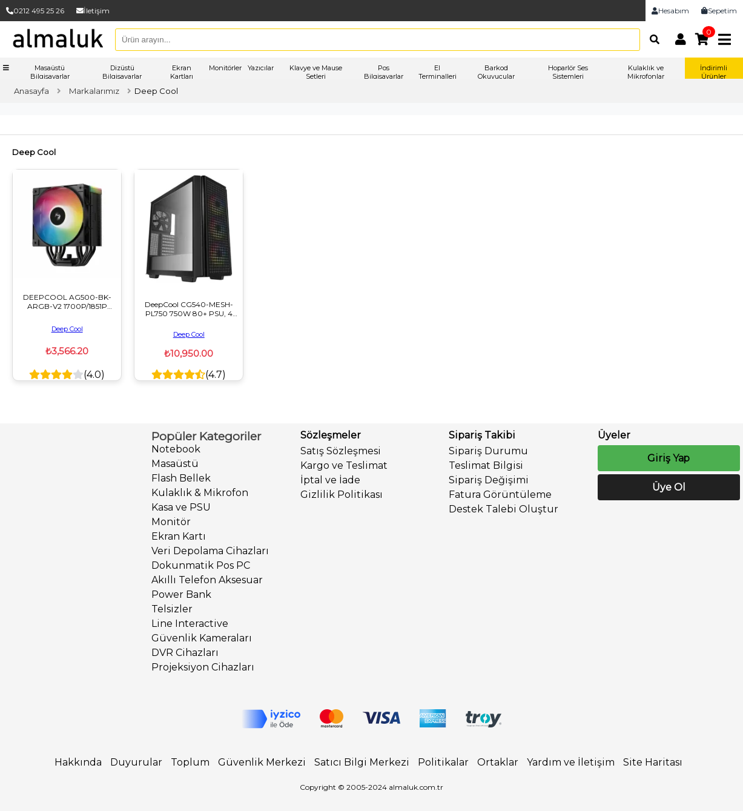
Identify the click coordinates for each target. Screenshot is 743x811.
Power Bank (181, 594)
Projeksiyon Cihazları (202, 667)
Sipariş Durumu (488, 451)
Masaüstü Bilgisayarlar (50, 72)
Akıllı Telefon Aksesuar (207, 580)
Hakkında (78, 762)
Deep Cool (67, 329)
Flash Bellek (181, 478)
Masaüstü (175, 463)
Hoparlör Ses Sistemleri (568, 72)
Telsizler (172, 609)
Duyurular (136, 762)
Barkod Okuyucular (496, 72)
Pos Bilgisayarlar (383, 72)
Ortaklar (497, 762)
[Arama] (651, 39)
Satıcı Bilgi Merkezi (361, 762)
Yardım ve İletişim (571, 762)
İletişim (93, 10)
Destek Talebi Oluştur (503, 509)
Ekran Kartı (178, 536)
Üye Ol (668, 487)
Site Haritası (652, 762)
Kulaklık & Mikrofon (199, 492)
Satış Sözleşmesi (340, 451)
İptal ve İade (330, 480)
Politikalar (443, 762)
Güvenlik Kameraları (201, 638)
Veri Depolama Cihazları (210, 551)
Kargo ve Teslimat (344, 465)
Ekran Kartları (181, 72)
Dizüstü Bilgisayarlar (122, 72)
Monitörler (225, 68)
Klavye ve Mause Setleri (315, 72)
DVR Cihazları (185, 652)
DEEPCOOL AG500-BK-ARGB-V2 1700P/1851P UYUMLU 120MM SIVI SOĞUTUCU (67, 302)
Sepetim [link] (719, 10)
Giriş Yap (668, 458)
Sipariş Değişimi (489, 480)
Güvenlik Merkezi (262, 762)
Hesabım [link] (670, 10)
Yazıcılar (261, 68)
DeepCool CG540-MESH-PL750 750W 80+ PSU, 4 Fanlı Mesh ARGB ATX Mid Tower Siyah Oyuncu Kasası (188, 309)
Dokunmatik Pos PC (200, 565)
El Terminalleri (437, 72)
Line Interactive (189, 623)
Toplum (190, 762)
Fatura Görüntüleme (500, 494)
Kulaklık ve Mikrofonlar (645, 72)
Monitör (171, 522)
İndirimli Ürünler (713, 72)
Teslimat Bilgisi (486, 465)
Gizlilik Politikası (341, 494)
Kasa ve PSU (181, 507)
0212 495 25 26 (35, 10)
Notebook (175, 449)
